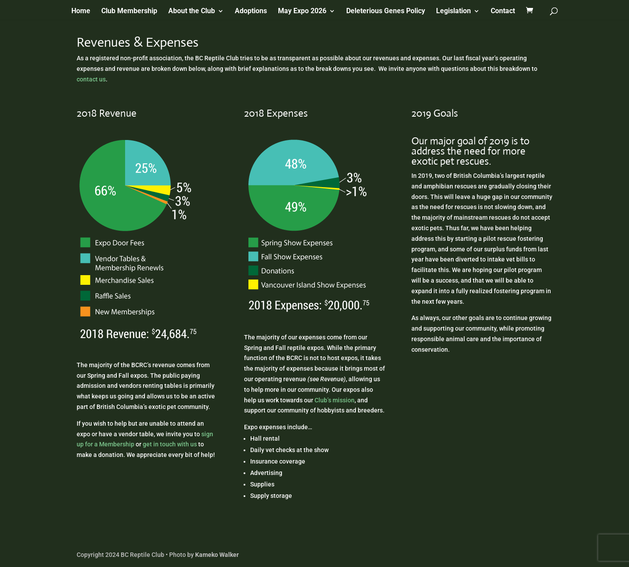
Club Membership (129, 11)
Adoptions (251, 11)
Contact (503, 11)
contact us (91, 79)
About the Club (191, 11)
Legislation (453, 11)
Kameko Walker (217, 554)
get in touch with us (170, 444)
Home (80, 11)
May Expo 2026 (302, 11)
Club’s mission (334, 400)
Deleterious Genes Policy (385, 11)
